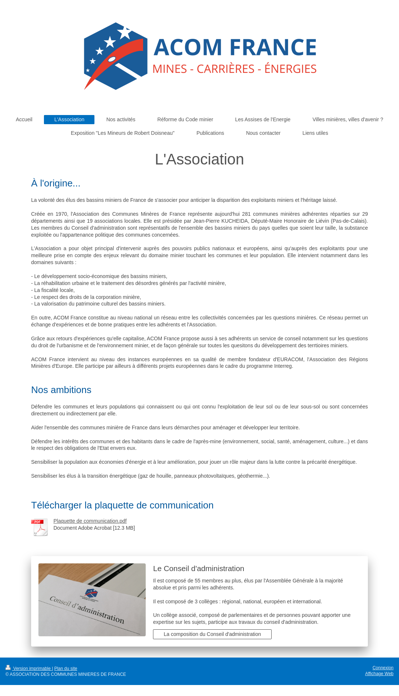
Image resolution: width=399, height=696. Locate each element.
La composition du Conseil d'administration (212, 634)
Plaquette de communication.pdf (90, 521)
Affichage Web (379, 673)
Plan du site (65, 668)
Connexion (383, 667)
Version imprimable (28, 668)
